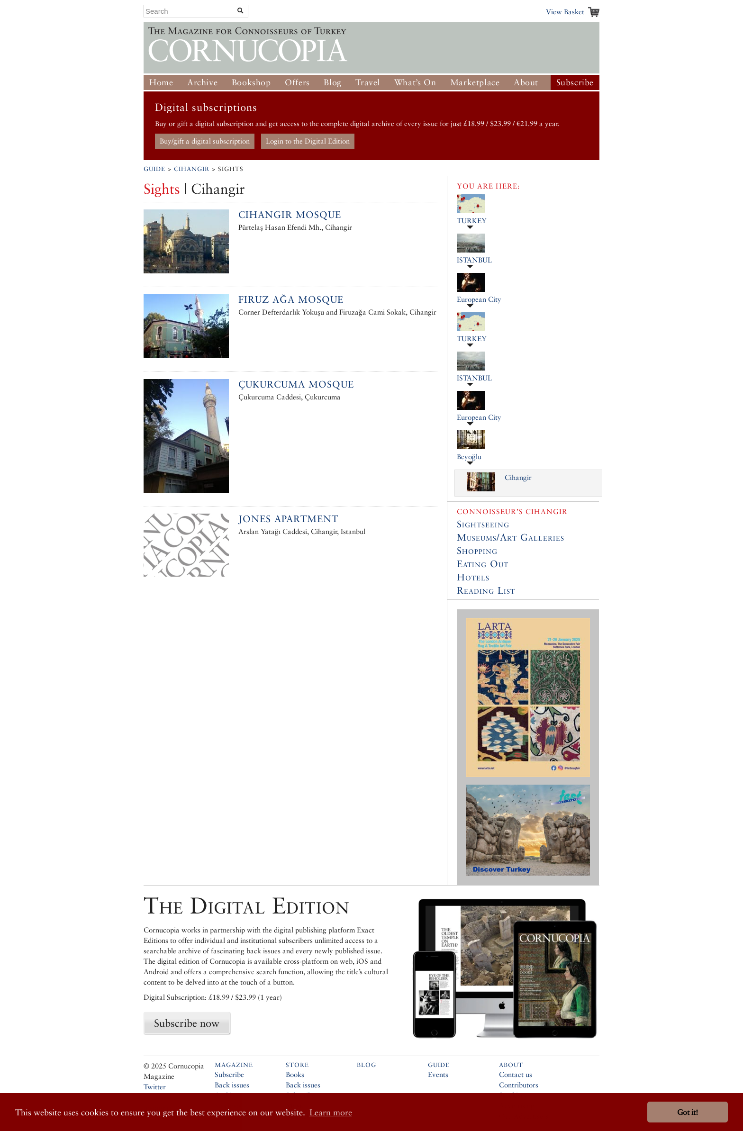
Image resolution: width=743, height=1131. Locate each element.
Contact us (515, 1074)
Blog (332, 82)
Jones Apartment (288, 519)
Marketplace (475, 82)
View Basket (565, 12)
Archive (202, 82)
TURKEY (472, 221)
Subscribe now (186, 1023)
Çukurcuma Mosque (296, 384)
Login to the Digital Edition (308, 141)
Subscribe (575, 82)
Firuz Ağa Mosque (291, 299)
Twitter (155, 1087)
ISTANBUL (474, 260)
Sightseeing (483, 524)
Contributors (518, 1085)
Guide (154, 168)
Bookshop (251, 82)
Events (438, 1074)
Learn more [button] (330, 1112)
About (526, 82)
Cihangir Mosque (289, 214)
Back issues (232, 1085)
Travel (367, 82)
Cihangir (191, 168)
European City (479, 299)
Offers (297, 82)
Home (161, 82)
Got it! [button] (687, 1112)
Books (295, 1074)
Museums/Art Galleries (510, 537)
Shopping (477, 550)
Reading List (486, 590)
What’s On (415, 82)
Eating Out (482, 564)
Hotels (473, 577)
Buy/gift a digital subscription (205, 141)
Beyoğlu (469, 456)
